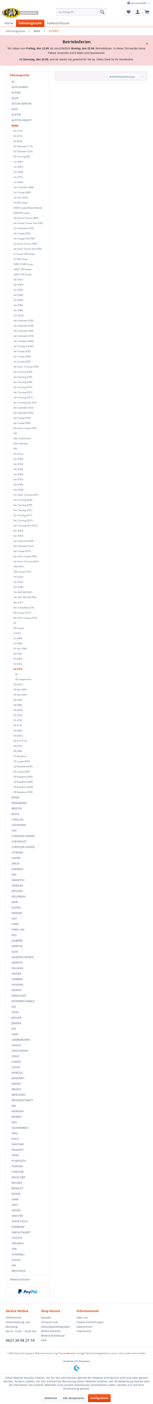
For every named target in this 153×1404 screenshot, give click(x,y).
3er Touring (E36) (22, 377)
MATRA (16, 1083)
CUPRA (16, 858)
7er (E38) (18, 587)
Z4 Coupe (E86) (21, 771)
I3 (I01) (17, 633)
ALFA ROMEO (20, 87)
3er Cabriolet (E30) (23, 320)
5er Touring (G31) (23, 520)
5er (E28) (18, 459)
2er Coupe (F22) (22, 233)
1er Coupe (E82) (22, 192)
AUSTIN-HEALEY (22, 120)
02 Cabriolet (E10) (23, 151)
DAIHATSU (18, 880)
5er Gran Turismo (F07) (26, 494)
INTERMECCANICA (23, 1001)
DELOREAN (18, 896)
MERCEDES (18, 1094)
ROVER (16, 1194)
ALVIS (15, 98)
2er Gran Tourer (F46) (25, 243)
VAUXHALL (18, 1254)
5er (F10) (18, 479)
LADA (15, 1034)
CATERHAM (19, 825)
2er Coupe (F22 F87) (24, 238)
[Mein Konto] (137, 12)
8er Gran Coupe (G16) (25, 617)
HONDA (16, 973)
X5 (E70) (17, 720)
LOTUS (16, 1067)
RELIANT (17, 1183)
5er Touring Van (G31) (25, 525)
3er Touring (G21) (23, 397)
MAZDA (16, 1089)
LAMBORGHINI (21, 1039)
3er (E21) (18, 279)
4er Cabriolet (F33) (23, 407)
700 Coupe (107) (22, 571)
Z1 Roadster (20, 756)
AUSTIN (16, 114)
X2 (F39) (17, 653)
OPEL (15, 1133)
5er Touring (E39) (22, 505)
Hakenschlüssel (20, 1279)
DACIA (15, 863)
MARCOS (17, 1072)
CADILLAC (18, 819)
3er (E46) (18, 295)
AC (13, 81)
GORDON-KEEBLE (23, 957)
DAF (14, 874)
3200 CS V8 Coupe (23, 264)
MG (14, 1105)
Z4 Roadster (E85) (23, 776)
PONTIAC (17, 1166)
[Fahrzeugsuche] (30, 23)
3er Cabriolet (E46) (23, 330)
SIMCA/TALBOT (21, 1232)
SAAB (15, 1199)
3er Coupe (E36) (22, 351)
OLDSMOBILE (20, 1128)
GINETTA (17, 946)
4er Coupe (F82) (22, 423)
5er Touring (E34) (22, 500)
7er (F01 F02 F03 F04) (24, 597)
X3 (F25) (17, 664)
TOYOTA (17, 1238)
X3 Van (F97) (20, 689)
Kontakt (46, 1317)
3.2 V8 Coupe (20, 259)
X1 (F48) (17, 643)
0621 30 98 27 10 (20, 1340)
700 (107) (18, 566)
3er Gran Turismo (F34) (26, 366)
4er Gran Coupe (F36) (25, 428)
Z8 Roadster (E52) (23, 792)
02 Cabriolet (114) (23, 146)
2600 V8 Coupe (21, 213)
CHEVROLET (19, 841)
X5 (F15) (17, 725)
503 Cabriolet (20, 443)
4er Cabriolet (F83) (23, 412)
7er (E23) (18, 576)
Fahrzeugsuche (19, 75)
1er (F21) (18, 177)
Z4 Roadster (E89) (23, 781)
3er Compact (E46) (23, 346)
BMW (15, 125)
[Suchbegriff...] (81, 12)
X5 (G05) (18, 735)
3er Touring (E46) (22, 382)
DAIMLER (17, 885)
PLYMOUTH (19, 1161)
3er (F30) (18, 305)
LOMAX (16, 1061)
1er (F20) (18, 172)
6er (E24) (18, 530)
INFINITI (17, 990)
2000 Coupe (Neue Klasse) (27, 207)
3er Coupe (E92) (22, 361)
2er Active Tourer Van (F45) (28, 223)
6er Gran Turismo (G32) (26, 561)
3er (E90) (18, 300)
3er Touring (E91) (22, 387)
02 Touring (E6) (21, 156)
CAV (14, 830)
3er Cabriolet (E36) (23, 325)
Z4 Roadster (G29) (23, 787)
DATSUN (17, 891)
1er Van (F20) (20, 197)
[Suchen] (102, 12)
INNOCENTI (19, 995)
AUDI (15, 109)
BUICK (15, 814)
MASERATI (18, 1078)
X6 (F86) (17, 751)
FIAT (14, 918)
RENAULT (17, 1188)
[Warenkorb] (147, 12)
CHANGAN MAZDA (23, 836)
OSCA (15, 1139)
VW (14, 1265)
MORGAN (18, 1111)
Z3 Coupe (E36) (21, 761)
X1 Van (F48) (20, 648)
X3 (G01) (18, 684)
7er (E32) (18, 582)
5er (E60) (18, 474)
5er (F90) (18, 484)
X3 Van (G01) (20, 694)
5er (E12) (18, 453)
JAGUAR (16, 1017)
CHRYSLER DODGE (23, 847)
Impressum (84, 1331)
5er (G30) (18, 489)
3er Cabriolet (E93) (23, 336)
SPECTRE (17, 1216)
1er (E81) (18, 161)
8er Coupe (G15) (22, 612)
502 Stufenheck (22, 438)
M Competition (23, 679)
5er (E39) (18, 469)
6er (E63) (18, 535)
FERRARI (17, 913)
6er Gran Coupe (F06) (25, 556)
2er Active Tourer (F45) (25, 218)
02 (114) (17, 131)
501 (15, 433)
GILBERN (17, 940)
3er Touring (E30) (22, 371)
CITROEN (17, 852)
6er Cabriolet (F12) (23, 546)
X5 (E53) (17, 715)
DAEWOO (17, 869)
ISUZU (15, 1012)
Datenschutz (85, 1326)
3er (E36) (18, 289)
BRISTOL (17, 808)
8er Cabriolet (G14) (23, 607)
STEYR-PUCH (20, 1221)
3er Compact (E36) (23, 341)
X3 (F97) (17, 669)
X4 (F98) (17, 705)
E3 (14, 623)
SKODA (16, 1210)
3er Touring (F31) (22, 392)
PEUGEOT (18, 1150)
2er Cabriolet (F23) (23, 228)
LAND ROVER (20, 1050)
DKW (15, 902)
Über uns (82, 1317)
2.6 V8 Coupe (20, 202)
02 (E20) (17, 141)
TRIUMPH (18, 1243)
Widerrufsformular (53, 1335)
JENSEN (16, 1023)
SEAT (15, 1205)
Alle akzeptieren (73, 1398)
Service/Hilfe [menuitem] (137, 3)
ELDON (16, 907)
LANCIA (16, 1045)
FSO (14, 935)
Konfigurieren (99, 1398)
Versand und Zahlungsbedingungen (55, 1324)
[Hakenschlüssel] (58, 23)
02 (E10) (17, 136)
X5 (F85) (17, 730)
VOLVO (16, 1260)
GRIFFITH (17, 962)
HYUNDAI (17, 984)
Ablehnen (50, 1398)
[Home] (9, 23)
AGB (43, 1340)
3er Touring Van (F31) (25, 402)
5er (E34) (18, 464)
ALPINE (16, 92)
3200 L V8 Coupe (22, 269)
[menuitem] (81, 12)
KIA (14, 1028)
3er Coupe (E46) (22, 356)
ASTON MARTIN (22, 103)
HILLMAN (17, 968)
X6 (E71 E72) (20, 740)
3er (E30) (18, 284)
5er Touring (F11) (22, 515)
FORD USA (18, 929)
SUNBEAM (18, 1227)
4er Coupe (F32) (22, 418)
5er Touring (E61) (22, 510)
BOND (15, 797)
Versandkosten (67, 1353)
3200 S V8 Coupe (22, 274)
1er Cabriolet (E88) (23, 187)
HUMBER (17, 979)
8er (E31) (18, 602)
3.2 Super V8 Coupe (24, 254)
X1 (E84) (17, 638)
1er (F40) (18, 182)
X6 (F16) (17, 746)
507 (15, 448)
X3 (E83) (17, 658)
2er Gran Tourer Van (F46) (27, 248)
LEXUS (15, 1056)
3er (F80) (18, 310)
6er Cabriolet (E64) (23, 541)
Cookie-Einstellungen (90, 1322)
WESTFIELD (18, 1271)
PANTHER (18, 1144)
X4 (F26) (17, 699)
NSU (14, 1122)
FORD (15, 924)
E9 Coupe (18, 628)
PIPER (15, 1155)
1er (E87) (18, 166)
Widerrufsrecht (50, 1331)
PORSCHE (18, 1172)
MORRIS (17, 1116)
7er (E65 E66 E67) (22, 592)
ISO (14, 1006)
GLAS (15, 951)
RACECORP (18, 1177)
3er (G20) (18, 315)
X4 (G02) (18, 710)
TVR (14, 1249)
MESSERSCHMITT (22, 1100)
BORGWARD (19, 803)
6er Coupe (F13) (22, 551)
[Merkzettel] (128, 12)
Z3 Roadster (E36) (23, 766)
